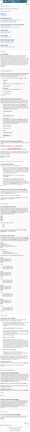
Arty (12, 428)
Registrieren (8, 6)
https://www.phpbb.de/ (20, 339)
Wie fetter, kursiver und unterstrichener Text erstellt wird (10, 19)
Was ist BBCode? (4, 15)
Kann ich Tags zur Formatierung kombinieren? (9, 21)
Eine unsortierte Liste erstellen (6, 31)
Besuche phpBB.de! (19, 330)
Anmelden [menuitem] (26, 4)
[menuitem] (11, 430)
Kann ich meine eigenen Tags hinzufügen (8, 46)
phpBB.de (19, 429)
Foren (2, 4)
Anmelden (3, 6)
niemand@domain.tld (11, 351)
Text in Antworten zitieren (5, 26)
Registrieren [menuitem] (28, 4)
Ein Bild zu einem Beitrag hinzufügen (7, 41)
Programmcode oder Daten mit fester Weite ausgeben (10, 27)
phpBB (12, 427)
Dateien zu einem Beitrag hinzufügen (7, 42)
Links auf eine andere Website (6, 37)
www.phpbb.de (12, 345)
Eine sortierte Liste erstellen (5, 32)
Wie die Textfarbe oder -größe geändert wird (8, 20)
